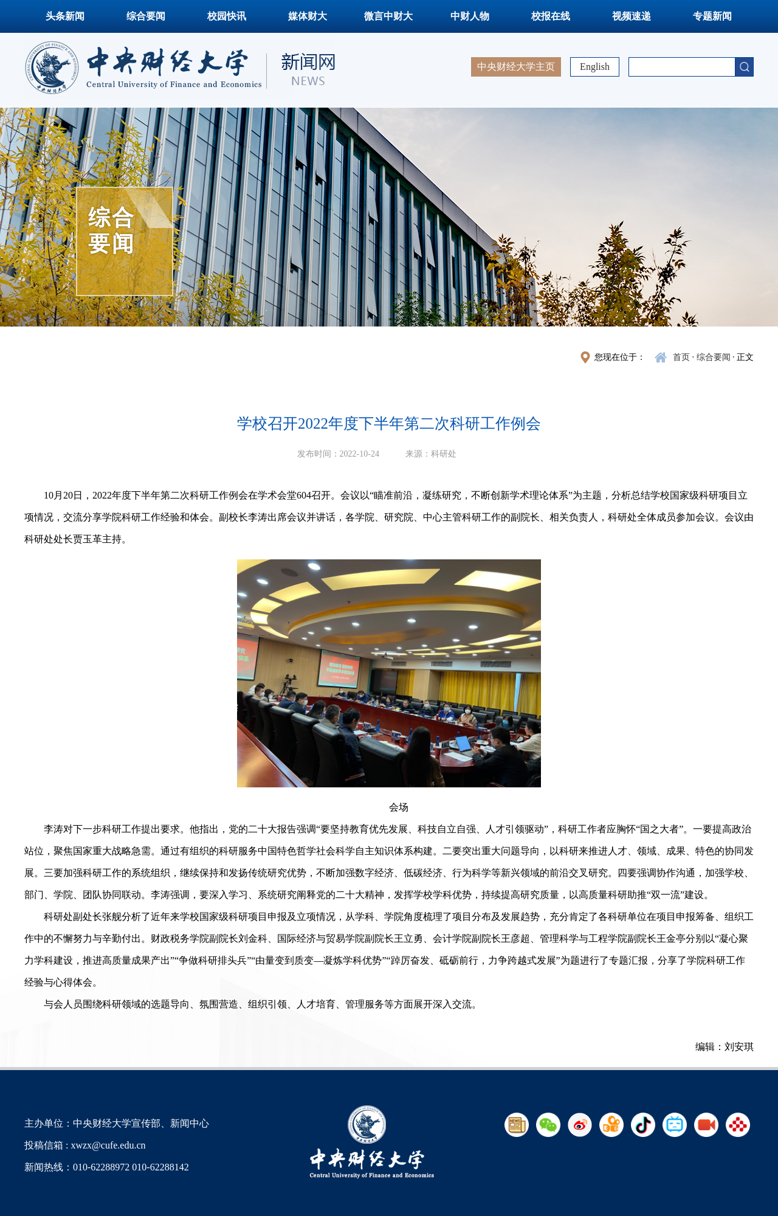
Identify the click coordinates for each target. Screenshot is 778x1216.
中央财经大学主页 (516, 66)
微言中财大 (388, 16)
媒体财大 (307, 16)
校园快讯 (226, 16)
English (595, 66)
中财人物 (469, 16)
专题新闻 (712, 16)
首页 (681, 357)
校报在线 (550, 16)
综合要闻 (145, 16)
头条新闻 (65, 16)
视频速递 (631, 16)
